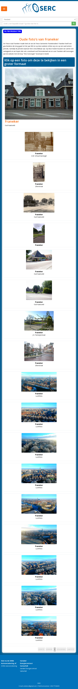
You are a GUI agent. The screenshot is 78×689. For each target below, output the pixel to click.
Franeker (12, 121)
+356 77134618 (54, 686)
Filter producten (12, 31)
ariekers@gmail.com (30, 686)
